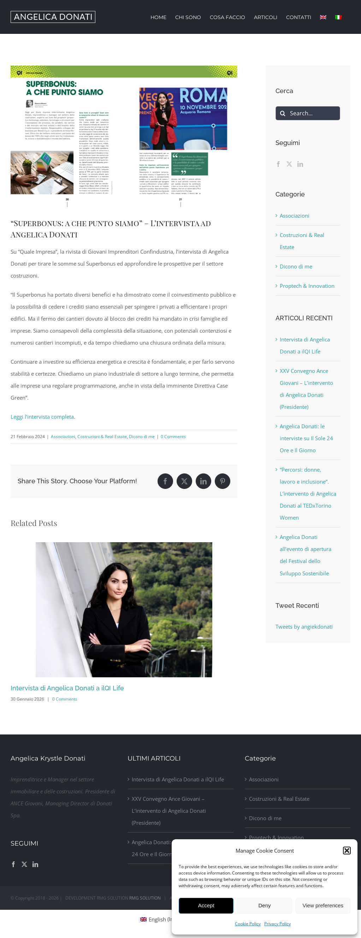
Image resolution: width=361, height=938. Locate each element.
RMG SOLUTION (145, 898)
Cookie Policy (248, 924)
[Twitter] (289, 164)
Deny (264, 905)
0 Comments (173, 437)
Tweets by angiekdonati (304, 626)
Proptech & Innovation (307, 285)
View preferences (323, 905)
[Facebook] (278, 164)
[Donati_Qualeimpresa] (124, 136)
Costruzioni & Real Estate (102, 437)
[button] (346, 850)
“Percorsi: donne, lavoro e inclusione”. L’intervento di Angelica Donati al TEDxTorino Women (308, 493)
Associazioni (63, 437)
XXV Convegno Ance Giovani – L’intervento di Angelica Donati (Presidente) (169, 810)
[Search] (283, 113)
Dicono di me (142, 437)
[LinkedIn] (300, 164)
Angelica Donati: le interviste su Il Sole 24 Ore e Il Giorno (306, 438)
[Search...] (308, 113)
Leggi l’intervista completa (42, 416)
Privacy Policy (277, 924)
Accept (206, 905)
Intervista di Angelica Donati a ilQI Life (67, 688)
